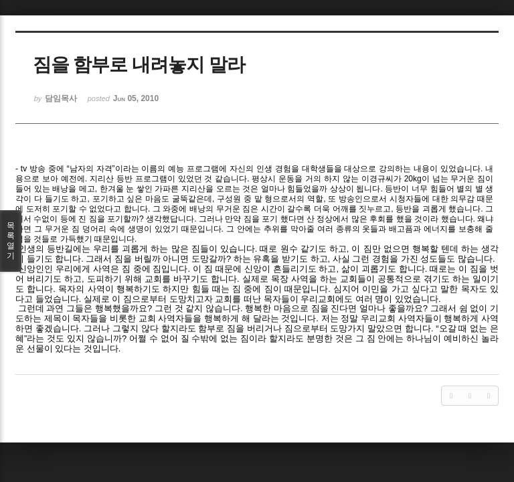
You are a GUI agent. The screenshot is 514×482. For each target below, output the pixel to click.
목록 (11, 241)
